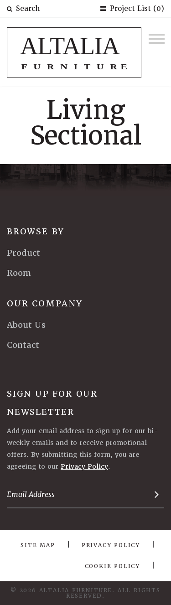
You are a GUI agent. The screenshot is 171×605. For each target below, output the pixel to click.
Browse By (35, 231)
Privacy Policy (84, 466)
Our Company (45, 303)
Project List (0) (136, 8)
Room (19, 273)
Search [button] (23, 8)
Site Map (38, 545)
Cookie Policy (112, 566)
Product (23, 253)
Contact (23, 345)
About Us (26, 325)
